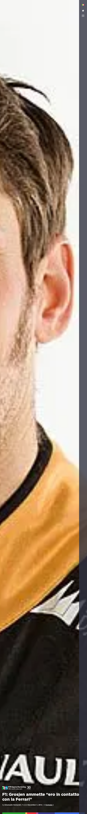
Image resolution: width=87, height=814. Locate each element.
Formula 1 (49, 805)
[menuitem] (83, 4)
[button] (83, 10)
